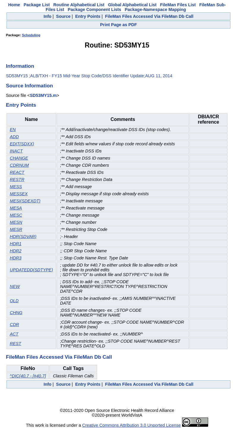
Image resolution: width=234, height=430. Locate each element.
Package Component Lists (94, 9)
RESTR (17, 179)
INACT (16, 151)
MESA (16, 208)
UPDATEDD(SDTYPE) (31, 269)
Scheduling (31, 35)
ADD (14, 136)
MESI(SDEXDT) (25, 201)
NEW (15, 286)
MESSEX (19, 193)
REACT (17, 172)
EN (13, 129)
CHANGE (19, 158)
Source (63, 16)
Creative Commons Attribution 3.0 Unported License (131, 425)
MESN (16, 222)
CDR (14, 324)
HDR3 (15, 258)
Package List (36, 4)
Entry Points (87, 16)
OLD (14, 300)
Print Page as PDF (118, 24)
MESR (16, 229)
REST (15, 343)
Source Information (29, 86)
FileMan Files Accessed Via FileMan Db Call (149, 16)
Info (47, 16)
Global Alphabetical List (132, 4)
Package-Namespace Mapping (155, 9)
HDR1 (15, 243)
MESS (16, 186)
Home (14, 4)
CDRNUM (19, 165)
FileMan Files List (178, 4)
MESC (16, 215)
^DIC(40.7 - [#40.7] (28, 376)
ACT (14, 334)
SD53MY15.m (43, 95)
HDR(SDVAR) (23, 236)
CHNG (16, 312)
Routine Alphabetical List (78, 4)
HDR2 (15, 250)
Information (20, 66)
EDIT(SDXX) (22, 143)
